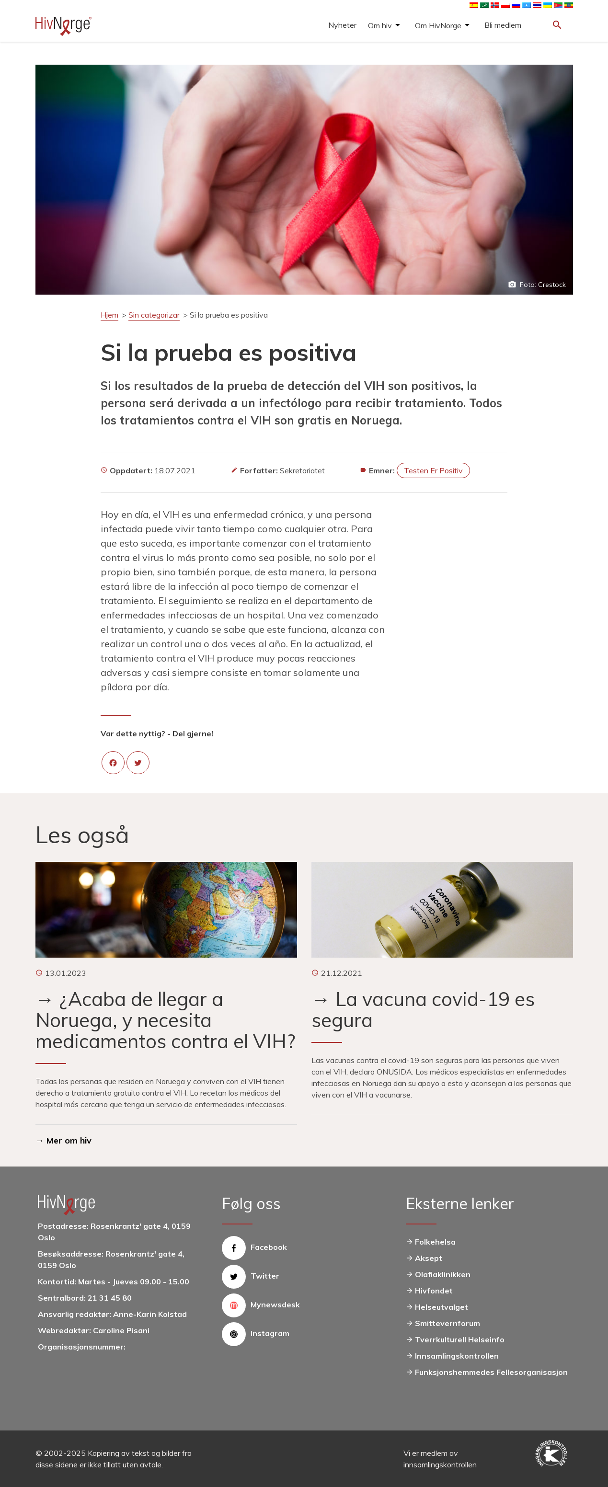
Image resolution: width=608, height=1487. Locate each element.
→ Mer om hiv (63, 1140)
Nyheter (342, 25)
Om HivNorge (438, 25)
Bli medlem (502, 25)
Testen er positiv (433, 470)
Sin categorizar (154, 315)
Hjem (109, 315)
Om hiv (380, 25)
